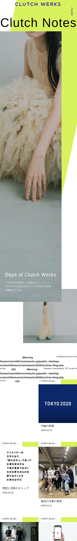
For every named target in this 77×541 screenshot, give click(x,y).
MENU (71, 11)
